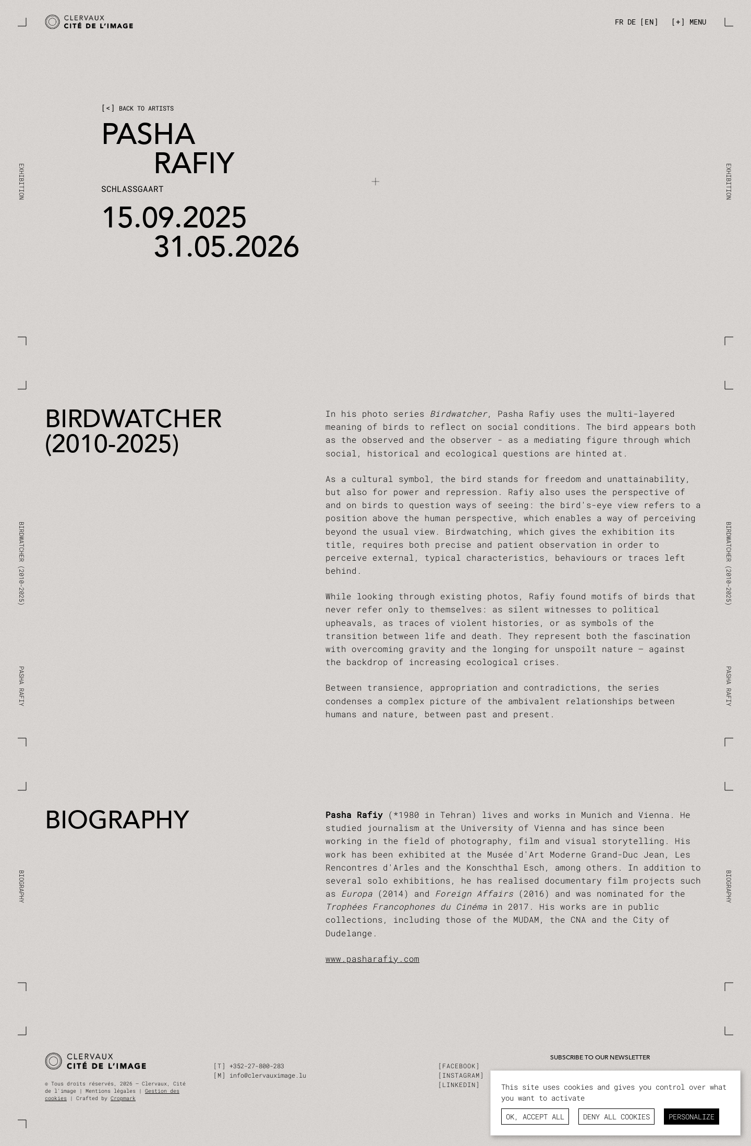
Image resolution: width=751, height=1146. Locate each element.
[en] (649, 22)
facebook (459, 1065)
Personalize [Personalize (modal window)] (691, 1116)
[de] (631, 22)
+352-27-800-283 (256, 1065)
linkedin (459, 1084)
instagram (461, 1075)
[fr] (619, 22)
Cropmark (123, 1098)
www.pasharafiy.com (372, 958)
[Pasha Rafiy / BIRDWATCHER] (207, 22)
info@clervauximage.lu (267, 1075)
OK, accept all (535, 1116)
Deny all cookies (616, 1116)
